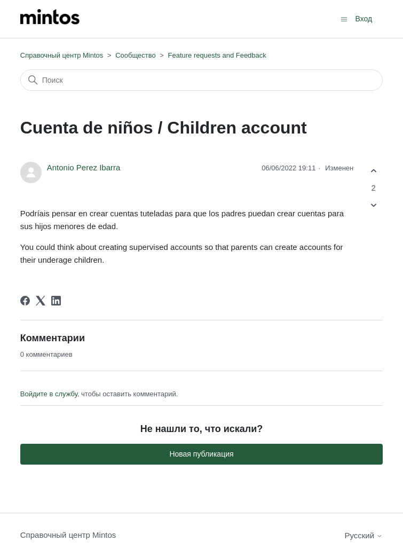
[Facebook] (25, 300)
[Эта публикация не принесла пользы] (373, 204)
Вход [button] (364, 18)
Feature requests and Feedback (217, 55)
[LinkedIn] (56, 300)
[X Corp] (40, 300)
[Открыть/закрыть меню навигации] (344, 18)
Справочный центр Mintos (62, 55)
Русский (363, 535)
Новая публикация (201, 454)
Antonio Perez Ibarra (84, 167)
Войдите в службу (48, 394)
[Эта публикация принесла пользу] (373, 171)
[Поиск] (201, 80)
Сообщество (135, 55)
